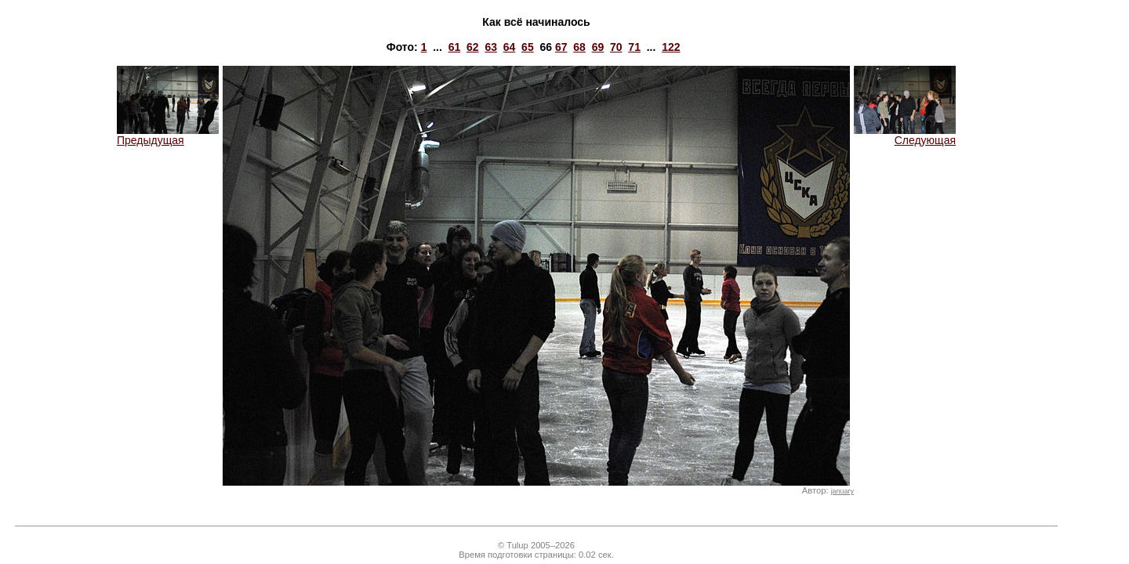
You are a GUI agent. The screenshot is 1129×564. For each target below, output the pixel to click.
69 (598, 47)
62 (472, 47)
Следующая (905, 135)
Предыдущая (168, 135)
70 (616, 47)
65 (527, 47)
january (842, 491)
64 (509, 47)
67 (561, 47)
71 (634, 47)
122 (671, 47)
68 (579, 47)
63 (491, 47)
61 (454, 47)
